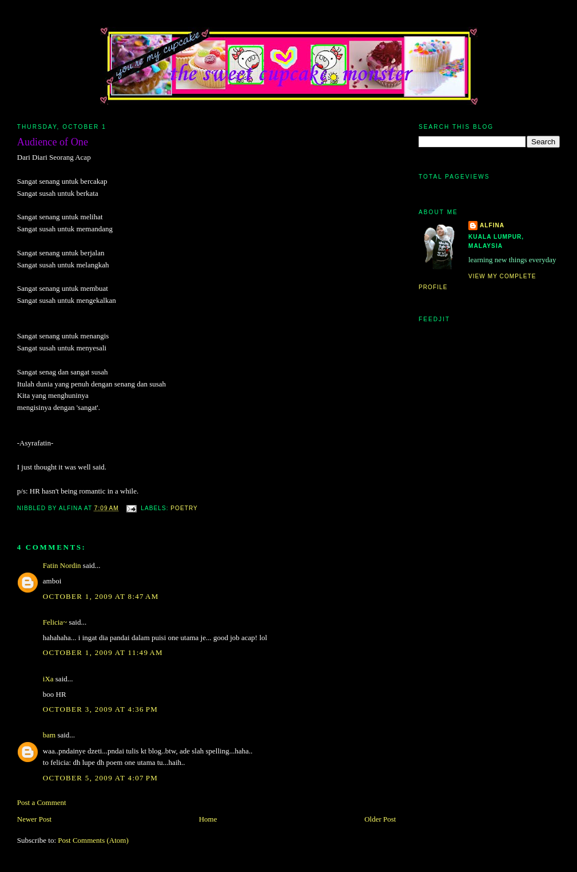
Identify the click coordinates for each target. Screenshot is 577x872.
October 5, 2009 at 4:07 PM (100, 778)
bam (49, 735)
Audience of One (52, 142)
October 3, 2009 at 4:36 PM (100, 709)
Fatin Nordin (62, 565)
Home (208, 819)
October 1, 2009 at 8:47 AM (101, 596)
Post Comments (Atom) (93, 840)
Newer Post (34, 819)
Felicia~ (55, 622)
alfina (492, 225)
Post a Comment (41, 802)
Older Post (380, 819)
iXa (48, 678)
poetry (184, 508)
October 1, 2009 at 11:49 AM (103, 652)
